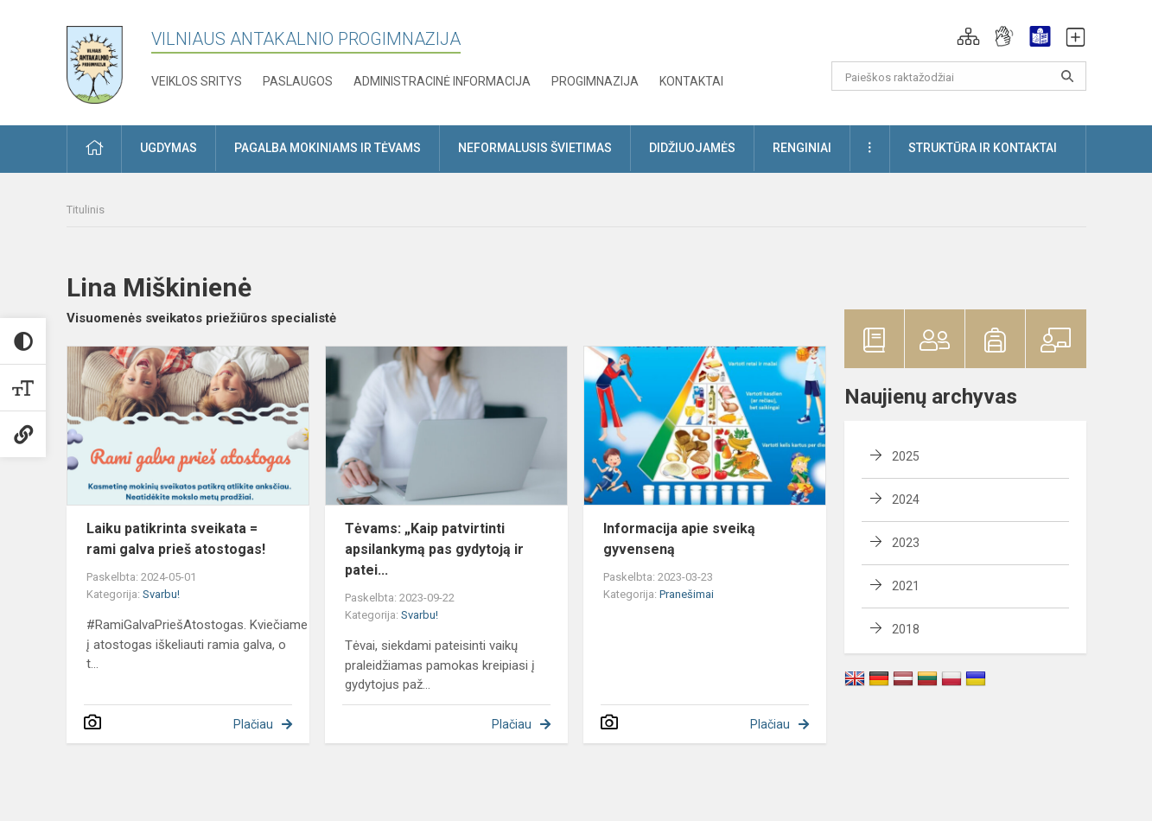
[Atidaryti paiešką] (1067, 76)
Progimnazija (595, 81)
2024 (906, 499)
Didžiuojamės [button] (692, 148)
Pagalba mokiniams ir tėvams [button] (327, 148)
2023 (906, 543)
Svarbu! (161, 594)
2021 (906, 586)
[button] (968, 36)
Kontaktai (691, 81)
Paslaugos (298, 81)
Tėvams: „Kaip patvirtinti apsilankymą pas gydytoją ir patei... (434, 549)
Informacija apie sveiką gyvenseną (679, 538)
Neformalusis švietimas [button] (535, 148)
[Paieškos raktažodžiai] (958, 76)
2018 (906, 629)
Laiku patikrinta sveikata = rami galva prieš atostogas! (175, 538)
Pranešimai (686, 594)
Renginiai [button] (802, 148)
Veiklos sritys (196, 81)
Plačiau (253, 724)
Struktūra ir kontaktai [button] (982, 148)
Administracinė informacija (442, 81)
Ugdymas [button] (168, 148)
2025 (906, 456)
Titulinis (86, 209)
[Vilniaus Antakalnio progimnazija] (107, 59)
